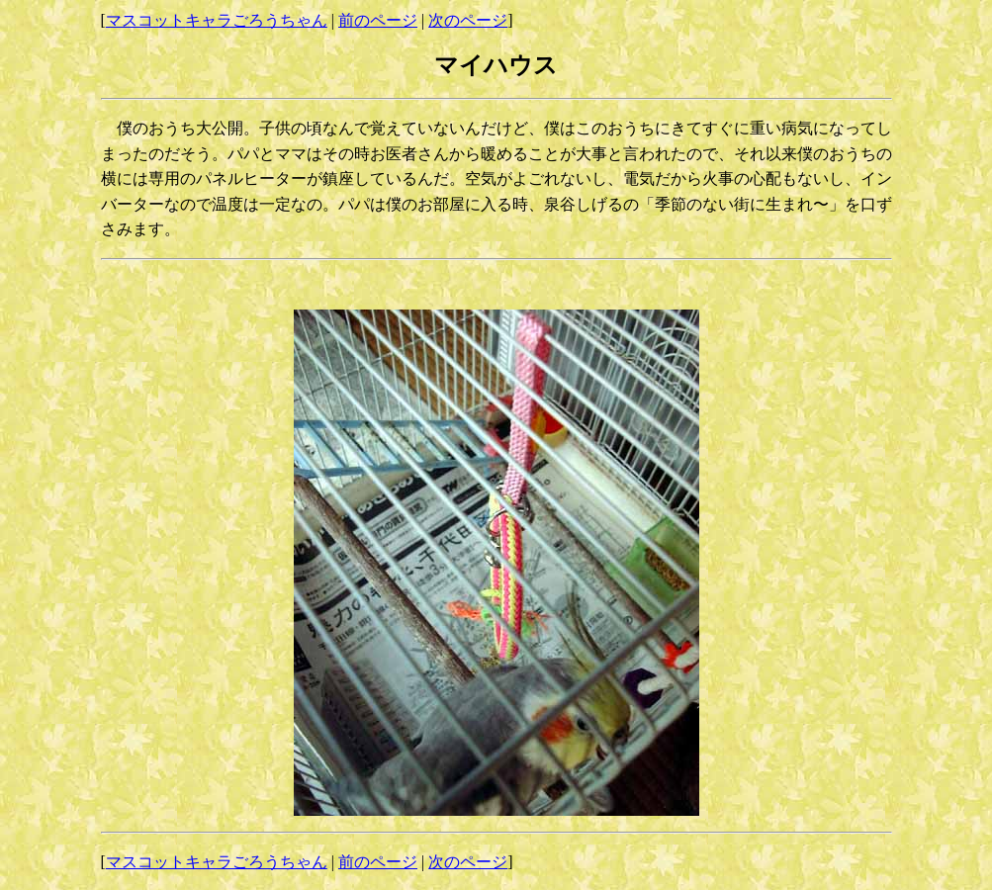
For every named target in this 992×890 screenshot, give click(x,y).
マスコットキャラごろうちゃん (216, 20)
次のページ (467, 20)
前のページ (377, 20)
